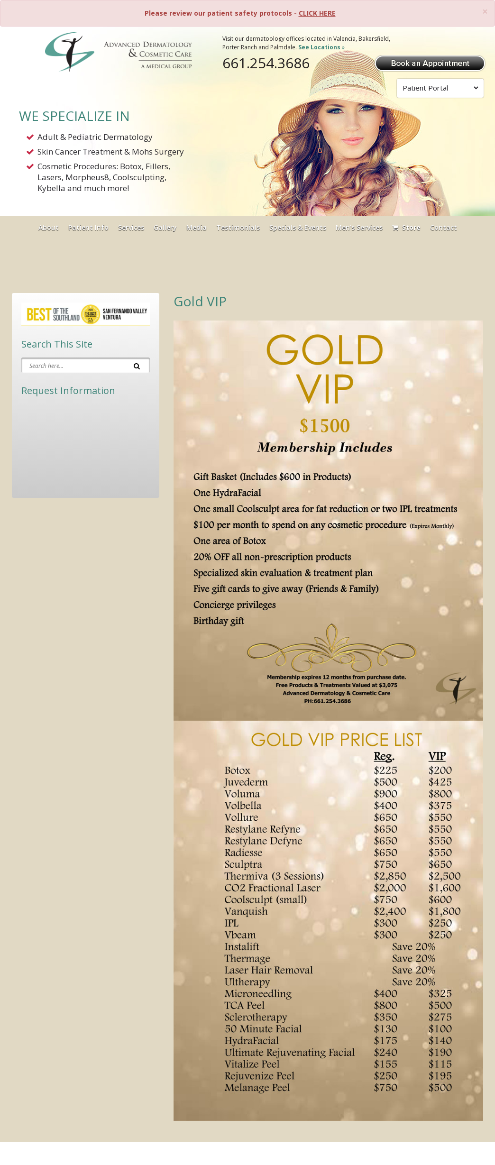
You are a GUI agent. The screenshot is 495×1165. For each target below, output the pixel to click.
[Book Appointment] (430, 62)
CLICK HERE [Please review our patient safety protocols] (317, 13)
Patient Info (88, 227)
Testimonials (238, 227)
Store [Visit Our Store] (406, 227)
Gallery (165, 227)
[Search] (137, 365)
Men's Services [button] (359, 227)
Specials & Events (297, 227)
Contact (443, 227)
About (48, 227)
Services (131, 227)
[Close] (485, 12)
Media (196, 227)
